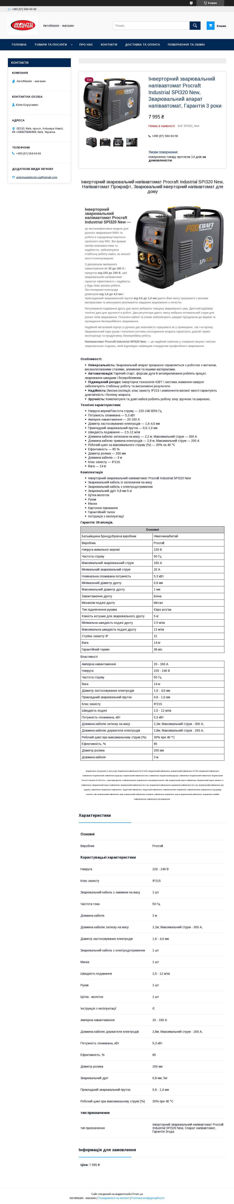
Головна (19, 44)
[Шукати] (195, 25)
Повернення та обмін (186, 44)
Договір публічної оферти (75, 56)
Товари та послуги (50, 44)
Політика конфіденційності (147, 1198)
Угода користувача (28, 56)
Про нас (86, 44)
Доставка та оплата (142, 44)
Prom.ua (138, 1194)
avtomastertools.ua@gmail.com (36, 177)
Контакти (109, 44)
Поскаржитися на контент (113, 1198)
